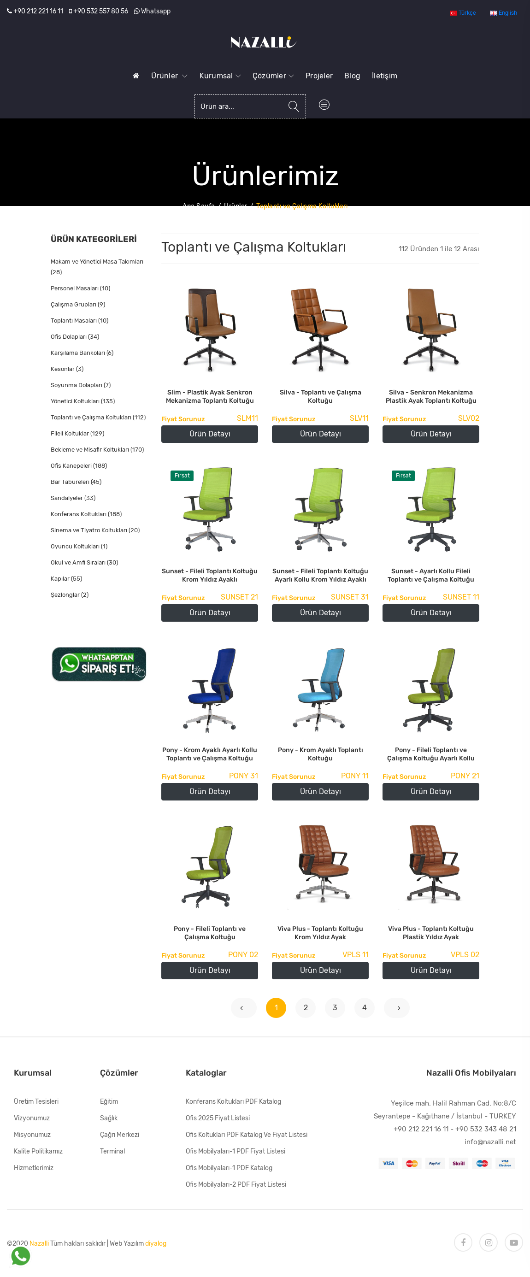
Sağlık (109, 1118)
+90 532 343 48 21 (485, 1129)
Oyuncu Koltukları (79, 546)
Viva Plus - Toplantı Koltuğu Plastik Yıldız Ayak (431, 933)
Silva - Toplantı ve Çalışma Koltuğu (320, 396)
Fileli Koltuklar (77, 433)
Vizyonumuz (32, 1118)
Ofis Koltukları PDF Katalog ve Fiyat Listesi (246, 1135)
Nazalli (39, 1244)
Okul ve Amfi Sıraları (84, 562)
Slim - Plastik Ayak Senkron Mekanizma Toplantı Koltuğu (210, 396)
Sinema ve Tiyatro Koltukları (95, 530)
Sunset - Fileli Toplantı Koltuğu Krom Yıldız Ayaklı (210, 575)
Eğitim (109, 1102)
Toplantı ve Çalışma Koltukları (98, 417)
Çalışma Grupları (78, 304)
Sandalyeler (73, 497)
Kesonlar (67, 368)
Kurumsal (220, 75)
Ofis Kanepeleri (79, 465)
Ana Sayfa (199, 206)
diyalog (155, 1244)
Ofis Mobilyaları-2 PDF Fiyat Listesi (236, 1185)
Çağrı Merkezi (119, 1135)
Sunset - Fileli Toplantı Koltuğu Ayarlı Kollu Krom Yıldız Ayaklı (320, 575)
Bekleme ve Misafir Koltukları (97, 449)
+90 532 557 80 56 (100, 11)
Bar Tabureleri (76, 481)
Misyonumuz (32, 1135)
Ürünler (169, 75)
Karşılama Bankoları (82, 352)
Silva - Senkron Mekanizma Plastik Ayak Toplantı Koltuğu (431, 396)
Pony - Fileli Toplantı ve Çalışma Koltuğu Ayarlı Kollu (431, 754)
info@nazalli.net (490, 1142)
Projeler (319, 75)
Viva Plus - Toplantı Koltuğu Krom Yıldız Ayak (320, 933)
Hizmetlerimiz (33, 1168)
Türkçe (463, 13)
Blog (352, 75)
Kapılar (66, 578)
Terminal (112, 1151)
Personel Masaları (80, 288)
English (503, 13)
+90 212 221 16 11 (38, 11)
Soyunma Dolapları (81, 385)
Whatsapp (156, 11)
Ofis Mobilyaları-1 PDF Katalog (229, 1168)
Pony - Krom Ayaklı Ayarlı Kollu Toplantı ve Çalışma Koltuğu (209, 754)
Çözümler (273, 75)
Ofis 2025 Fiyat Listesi (218, 1118)
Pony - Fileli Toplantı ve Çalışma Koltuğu (210, 933)
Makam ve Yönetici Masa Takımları (97, 267)
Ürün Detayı (209, 434)
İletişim (384, 75)
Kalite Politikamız (38, 1151)
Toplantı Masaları (79, 320)
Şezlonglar (69, 594)
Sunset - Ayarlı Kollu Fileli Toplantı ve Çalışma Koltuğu (431, 575)
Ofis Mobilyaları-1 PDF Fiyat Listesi (235, 1151)
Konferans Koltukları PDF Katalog (233, 1102)
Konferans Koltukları (86, 514)
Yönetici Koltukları (83, 401)
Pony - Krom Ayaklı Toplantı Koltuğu (320, 754)
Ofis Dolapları (75, 336)
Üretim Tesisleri (36, 1102)
